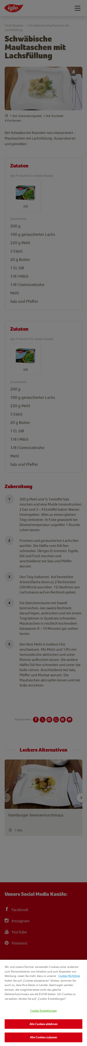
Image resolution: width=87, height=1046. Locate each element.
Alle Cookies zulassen (43, 1037)
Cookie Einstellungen (43, 1011)
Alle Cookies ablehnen (43, 1024)
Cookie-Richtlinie (69, 976)
